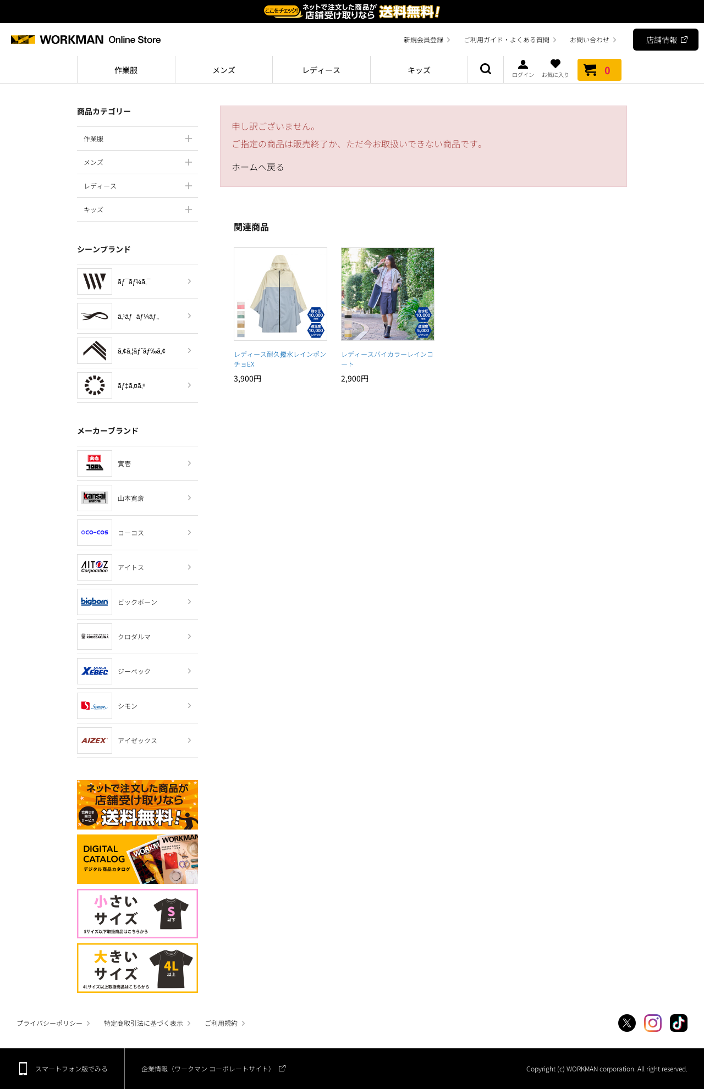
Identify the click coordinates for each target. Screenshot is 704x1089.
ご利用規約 (221, 1022)
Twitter (627, 1023)
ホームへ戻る (258, 166)
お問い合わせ (589, 39)
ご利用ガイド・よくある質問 (506, 39)
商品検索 (485, 70)
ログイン (523, 68)
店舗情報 (661, 39)
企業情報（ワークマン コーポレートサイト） (208, 1068)
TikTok (679, 1023)
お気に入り (555, 68)
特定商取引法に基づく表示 (143, 1022)
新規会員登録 (423, 39)
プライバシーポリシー (49, 1022)
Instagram (653, 1023)
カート (599, 70)
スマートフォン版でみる (71, 1068)
